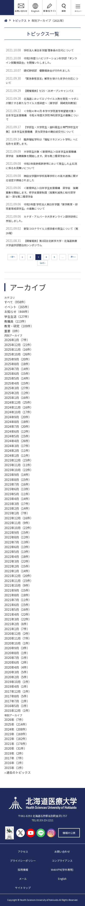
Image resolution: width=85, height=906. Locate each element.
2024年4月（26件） (17, 441)
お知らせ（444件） (17, 311)
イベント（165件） (17, 307)
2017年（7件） (14, 758)
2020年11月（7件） (17, 638)
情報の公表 (69, 833)
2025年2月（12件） (17, 393)
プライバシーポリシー (23, 860)
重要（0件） (12, 331)
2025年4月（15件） (17, 383)
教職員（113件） (16, 321)
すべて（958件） (15, 302)
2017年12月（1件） (17, 691)
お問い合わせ (62, 851)
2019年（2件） (14, 753)
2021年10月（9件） (17, 585)
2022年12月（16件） (18, 518)
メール (23, 878)
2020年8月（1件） (17, 653)
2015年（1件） (14, 768)
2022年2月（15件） (17, 566)
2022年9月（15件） (17, 532)
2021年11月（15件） (18, 580)
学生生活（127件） (17, 316)
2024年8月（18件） (17, 422)
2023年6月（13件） (17, 489)
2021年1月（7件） (17, 629)
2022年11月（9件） (17, 523)
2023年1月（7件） (17, 513)
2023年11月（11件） (18, 465)
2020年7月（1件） (17, 657)
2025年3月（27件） (17, 388)
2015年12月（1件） (17, 710)
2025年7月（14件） (17, 369)
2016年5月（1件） (17, 706)
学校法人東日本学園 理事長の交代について (49, 50)
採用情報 (23, 869)
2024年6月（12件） (17, 431)
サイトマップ (23, 887)
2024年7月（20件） (17, 426)
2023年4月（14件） (17, 499)
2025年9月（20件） (17, 359)
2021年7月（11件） (17, 600)
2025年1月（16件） (17, 397)
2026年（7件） (14, 719)
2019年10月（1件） (17, 682)
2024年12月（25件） (18, 402)
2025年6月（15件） (17, 373)
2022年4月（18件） (17, 556)
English (62, 878)
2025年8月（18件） (17, 364)
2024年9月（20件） (17, 417)
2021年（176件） (16, 743)
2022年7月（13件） (17, 542)
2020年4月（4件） (17, 667)
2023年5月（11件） (17, 494)
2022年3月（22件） (17, 561)
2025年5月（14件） (17, 378)
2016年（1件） (14, 763)
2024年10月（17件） (18, 412)
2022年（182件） (16, 739)
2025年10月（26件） (18, 354)
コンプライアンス (62, 860)
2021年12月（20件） (18, 576)
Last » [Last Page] (42, 262)
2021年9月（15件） (17, 590)
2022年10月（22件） (18, 528)
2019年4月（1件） (17, 686)
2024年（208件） (16, 729)
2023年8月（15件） (17, 479)
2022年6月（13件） (17, 547)
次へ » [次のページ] (73, 256)
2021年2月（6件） (17, 624)
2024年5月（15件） (17, 436)
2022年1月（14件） (17, 571)
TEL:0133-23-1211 (43, 820)
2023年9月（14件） (17, 474)
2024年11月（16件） (18, 407)
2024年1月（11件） (17, 455)
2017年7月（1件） (17, 701)
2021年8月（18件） (17, 595)
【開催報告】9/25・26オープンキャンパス (49, 90)
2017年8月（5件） (17, 696)
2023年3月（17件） (17, 503)
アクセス (23, 851)
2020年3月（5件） (17, 672)
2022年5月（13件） (17, 551)
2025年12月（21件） (18, 345)
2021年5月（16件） (17, 609)
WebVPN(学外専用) (62, 869)
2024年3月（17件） (17, 446)
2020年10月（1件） (17, 643)
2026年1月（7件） (17, 340)
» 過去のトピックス (17, 772)
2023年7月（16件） (17, 484)
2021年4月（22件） (17, 614)
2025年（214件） (16, 724)
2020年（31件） (15, 748)
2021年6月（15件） (17, 605)
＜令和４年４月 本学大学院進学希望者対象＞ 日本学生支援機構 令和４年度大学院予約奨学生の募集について (42, 115)
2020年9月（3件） (17, 648)
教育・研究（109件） (19, 326)
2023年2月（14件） (17, 508)
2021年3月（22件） (17, 619)
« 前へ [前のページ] (12, 256)
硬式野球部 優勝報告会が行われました (47, 70)
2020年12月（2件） (17, 633)
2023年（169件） (16, 734)
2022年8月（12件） (17, 537)
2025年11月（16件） (18, 349)
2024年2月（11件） (17, 450)
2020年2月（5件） (17, 677)
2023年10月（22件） (18, 470)
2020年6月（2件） (17, 662)
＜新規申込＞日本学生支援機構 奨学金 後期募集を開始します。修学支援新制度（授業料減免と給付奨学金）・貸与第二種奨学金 (42, 192)
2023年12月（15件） (18, 460)
